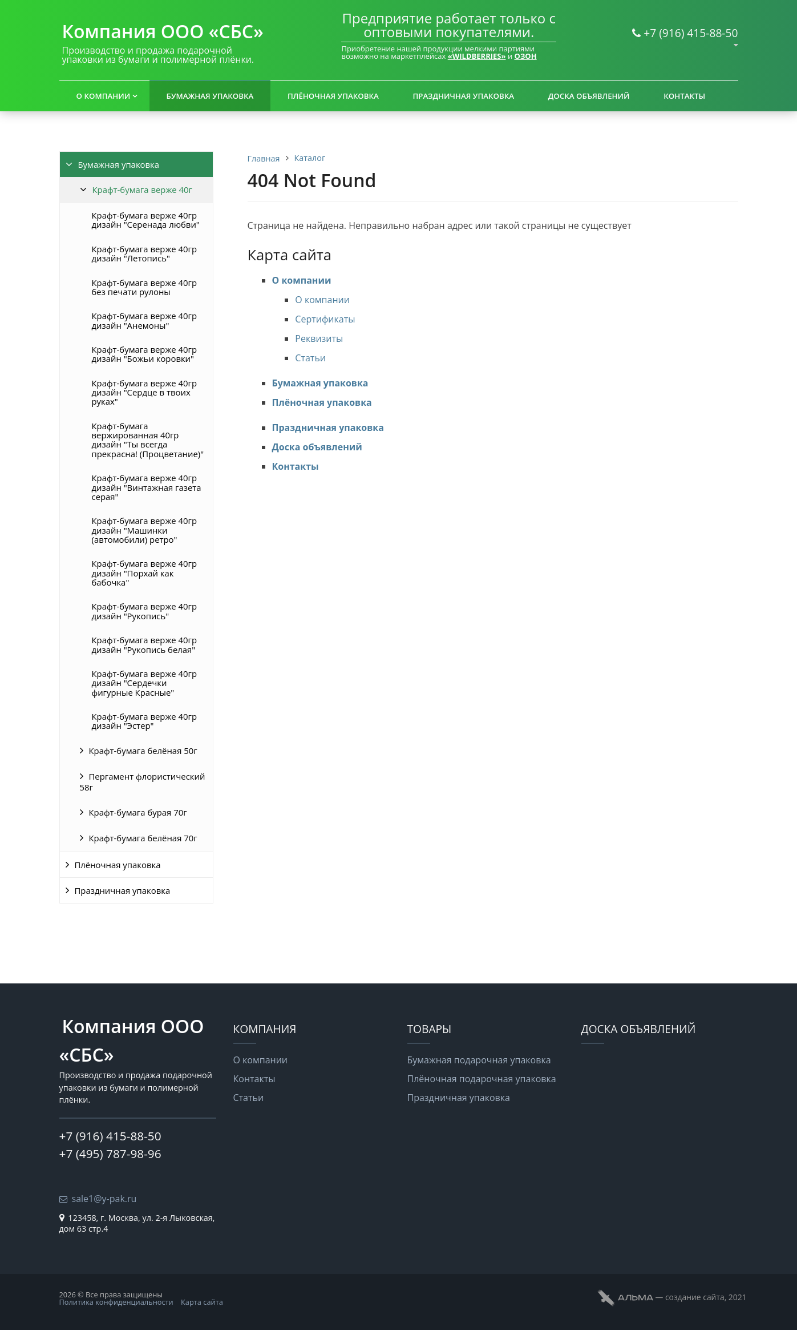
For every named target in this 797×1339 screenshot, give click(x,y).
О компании (103, 96)
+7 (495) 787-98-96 (110, 1153)
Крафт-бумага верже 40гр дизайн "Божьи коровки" (144, 354)
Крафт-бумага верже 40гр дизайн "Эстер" (144, 721)
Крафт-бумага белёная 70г (143, 838)
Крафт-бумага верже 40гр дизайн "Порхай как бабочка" (144, 573)
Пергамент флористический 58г (142, 782)
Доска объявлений (589, 96)
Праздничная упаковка (463, 96)
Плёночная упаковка (333, 96)
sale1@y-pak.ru (104, 1198)
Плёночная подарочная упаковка (481, 1078)
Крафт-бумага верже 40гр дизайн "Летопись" (144, 253)
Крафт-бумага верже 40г (142, 189)
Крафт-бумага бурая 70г (138, 812)
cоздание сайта (695, 1297)
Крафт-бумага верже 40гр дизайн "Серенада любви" (146, 219)
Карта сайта (202, 1302)
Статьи (310, 358)
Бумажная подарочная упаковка (479, 1059)
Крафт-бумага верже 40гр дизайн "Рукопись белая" (144, 644)
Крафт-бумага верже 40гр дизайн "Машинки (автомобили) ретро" (144, 530)
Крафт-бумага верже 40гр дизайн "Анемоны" (144, 320)
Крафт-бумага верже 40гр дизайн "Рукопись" (144, 610)
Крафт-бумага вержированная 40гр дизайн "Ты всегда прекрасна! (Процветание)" (148, 439)
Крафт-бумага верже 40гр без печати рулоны (144, 287)
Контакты (684, 96)
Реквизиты (319, 338)
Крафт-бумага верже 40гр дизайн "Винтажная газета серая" (146, 487)
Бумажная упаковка (210, 96)
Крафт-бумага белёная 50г (143, 750)
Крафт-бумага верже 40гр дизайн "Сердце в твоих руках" (144, 392)
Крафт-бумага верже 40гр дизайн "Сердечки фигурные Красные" (144, 683)
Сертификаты (325, 319)
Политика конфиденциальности (116, 1302)
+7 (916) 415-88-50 (691, 33)
